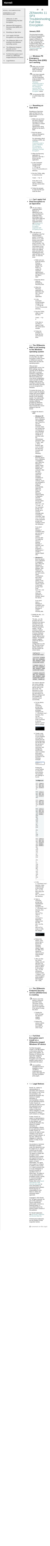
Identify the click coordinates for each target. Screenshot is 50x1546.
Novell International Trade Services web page (36, 1182)
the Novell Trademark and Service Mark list (36, 1215)
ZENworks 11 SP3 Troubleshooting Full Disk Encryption (14, 20)
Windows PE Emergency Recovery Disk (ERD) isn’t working (14, 27)
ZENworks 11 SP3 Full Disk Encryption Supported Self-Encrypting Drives (37, 226)
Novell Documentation (11, 10)
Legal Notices (10, 61)
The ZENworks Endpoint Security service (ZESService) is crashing (14, 49)
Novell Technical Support (36, 47)
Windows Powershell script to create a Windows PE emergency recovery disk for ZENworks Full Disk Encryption (38, 86)
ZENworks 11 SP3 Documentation (9, 13)
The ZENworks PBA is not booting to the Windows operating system (14, 42)
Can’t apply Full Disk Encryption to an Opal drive (14, 36)
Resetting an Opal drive (13, 32)
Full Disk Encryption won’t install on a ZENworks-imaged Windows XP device (14, 55)
